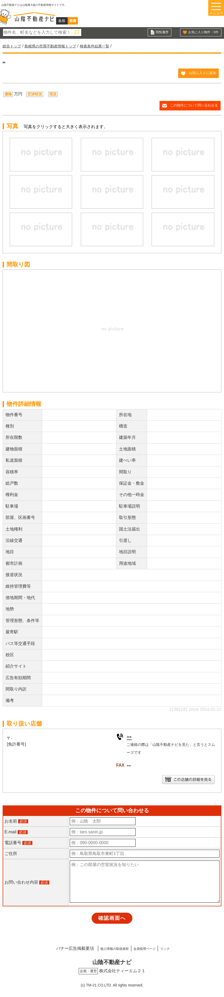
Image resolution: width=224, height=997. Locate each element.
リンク (177, 949)
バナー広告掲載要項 (60, 949)
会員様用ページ (147, 949)
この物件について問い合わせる (192, 107)
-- (129, 737)
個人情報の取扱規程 (106, 949)
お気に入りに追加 (201, 73)
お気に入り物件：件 (200, 33)
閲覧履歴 (161, 33)
